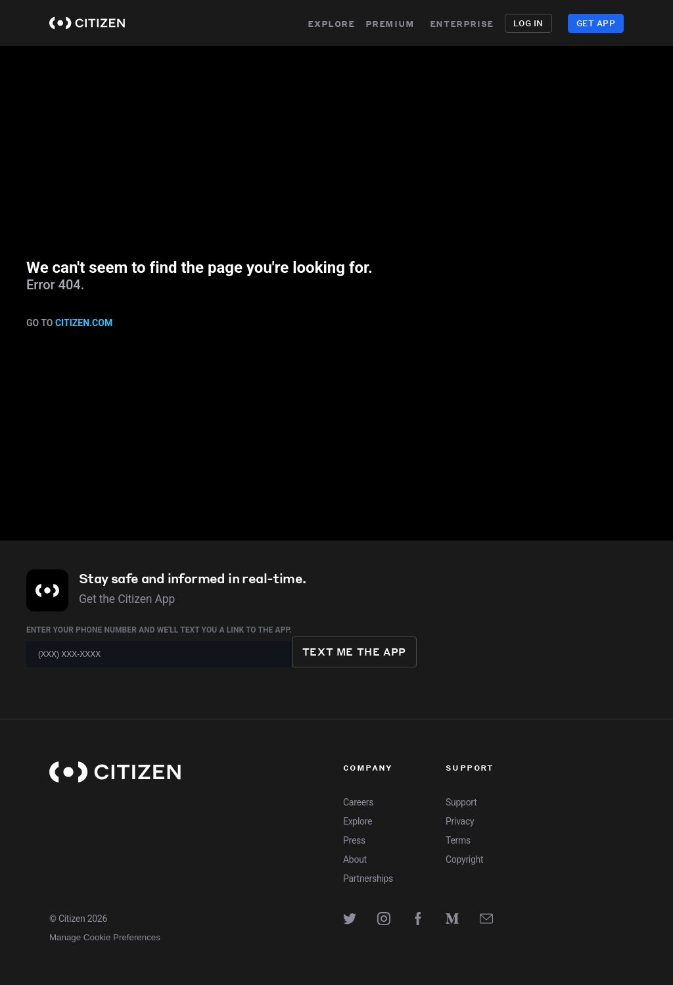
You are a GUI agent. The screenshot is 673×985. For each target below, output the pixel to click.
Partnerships (368, 878)
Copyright (464, 859)
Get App (595, 23)
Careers (358, 802)
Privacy (460, 821)
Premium (390, 23)
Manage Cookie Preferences (104, 937)
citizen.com (83, 323)
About (355, 859)
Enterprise (468, 23)
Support (461, 802)
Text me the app (354, 651)
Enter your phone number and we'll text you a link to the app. (159, 630)
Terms (458, 840)
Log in (528, 23)
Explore (331, 23)
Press (354, 840)
